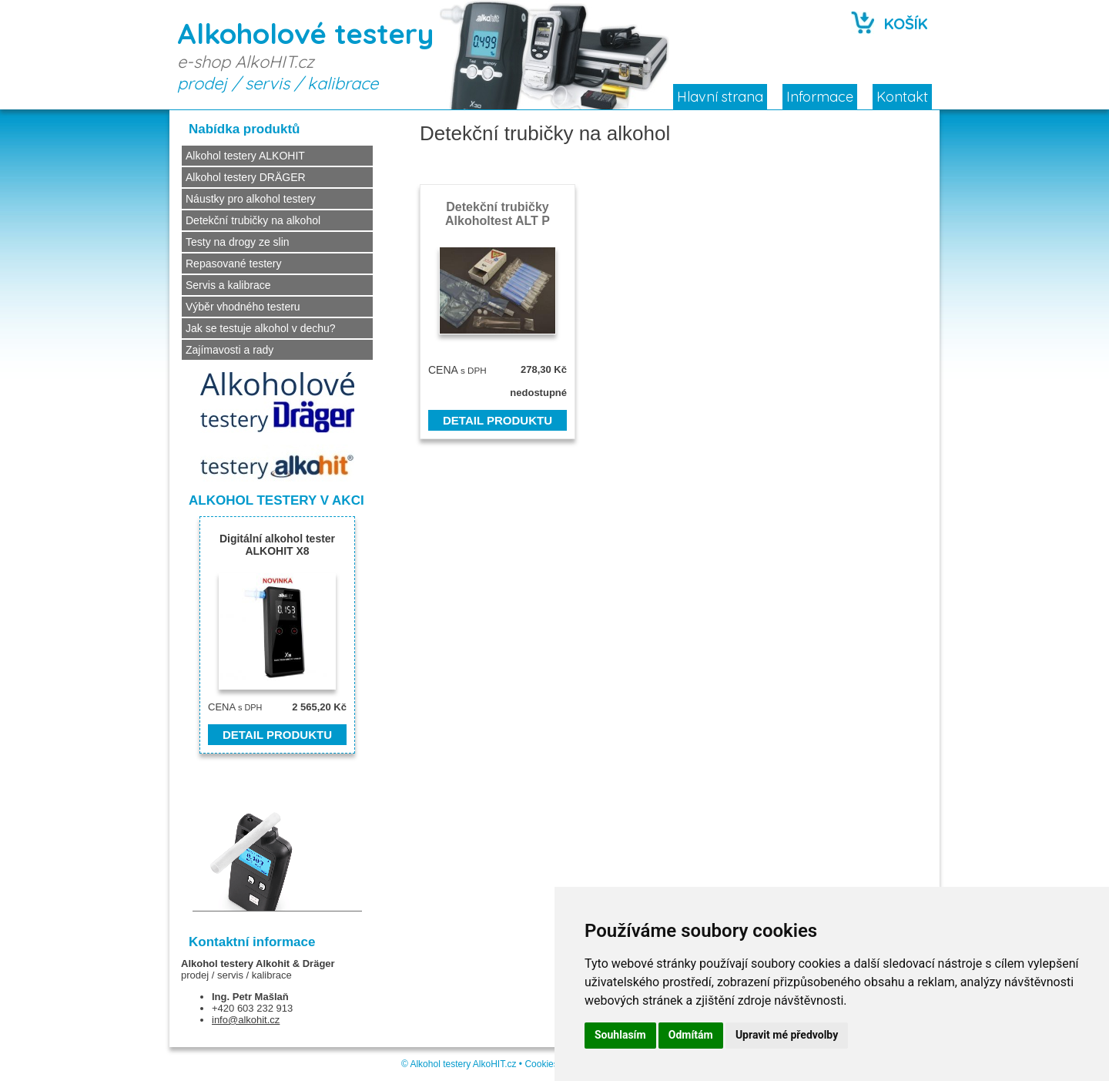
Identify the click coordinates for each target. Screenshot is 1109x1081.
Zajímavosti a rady (229, 350)
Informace (819, 97)
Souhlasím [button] (620, 1035)
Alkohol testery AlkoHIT (457, 1064)
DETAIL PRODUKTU (497, 420)
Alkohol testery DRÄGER (246, 177)
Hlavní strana (720, 97)
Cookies (541, 1064)
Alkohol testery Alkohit (235, 963)
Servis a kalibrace (228, 285)
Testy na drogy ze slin (238, 242)
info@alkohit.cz (246, 1020)
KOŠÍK (906, 23)
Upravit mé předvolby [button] (786, 1035)
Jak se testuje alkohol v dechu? (261, 328)
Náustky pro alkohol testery (251, 199)
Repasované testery (234, 263)
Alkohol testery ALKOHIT (245, 155)
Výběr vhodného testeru (243, 306)
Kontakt (902, 97)
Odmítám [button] (690, 1035)
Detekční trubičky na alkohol (253, 220)
